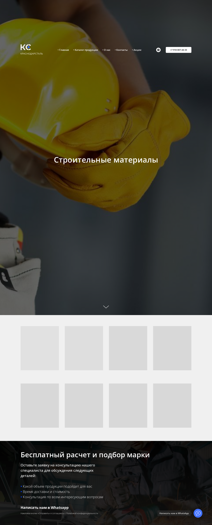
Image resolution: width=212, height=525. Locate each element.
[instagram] (158, 50)
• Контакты (121, 50)
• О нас (106, 50)
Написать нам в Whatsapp (45, 507)
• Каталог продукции (85, 50)
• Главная (63, 50)
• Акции (136, 50)
